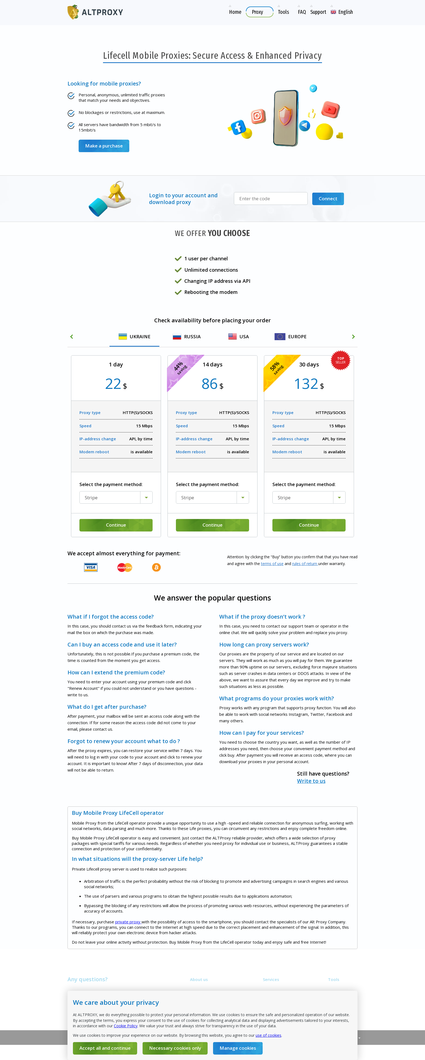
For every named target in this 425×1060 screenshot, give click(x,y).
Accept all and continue (105, 1048)
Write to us (235, 776)
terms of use (272, 563)
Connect (328, 198)
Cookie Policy (125, 1025)
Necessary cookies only (175, 1048)
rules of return (305, 563)
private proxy (128, 941)
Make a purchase (104, 146)
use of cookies (268, 1035)
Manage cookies (238, 1048)
